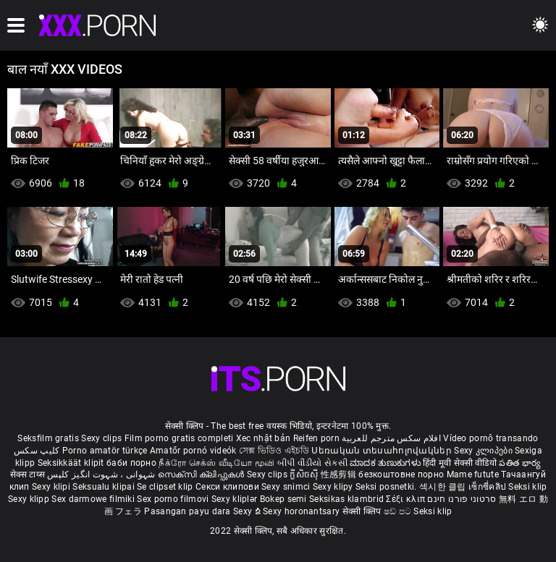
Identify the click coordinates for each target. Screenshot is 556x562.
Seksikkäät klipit (72, 463)
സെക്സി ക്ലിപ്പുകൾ (202, 474)
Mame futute (473, 474)
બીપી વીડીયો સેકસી (312, 463)
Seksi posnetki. (387, 487)
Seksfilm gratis (48, 438)
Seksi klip (527, 487)
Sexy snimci (287, 487)
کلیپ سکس (36, 451)
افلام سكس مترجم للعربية (391, 438)
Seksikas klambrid (347, 499)
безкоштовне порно (401, 474)
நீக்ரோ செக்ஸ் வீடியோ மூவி (216, 463)
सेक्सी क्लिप (363, 511)
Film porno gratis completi (179, 438)
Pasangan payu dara (188, 511)
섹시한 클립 (443, 487)
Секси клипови (228, 487)
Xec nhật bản (263, 438)
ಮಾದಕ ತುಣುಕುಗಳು (386, 463)
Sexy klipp (29, 499)
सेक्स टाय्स (28, 474)
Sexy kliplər (235, 499)
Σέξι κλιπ (406, 499)
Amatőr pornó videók (193, 451)
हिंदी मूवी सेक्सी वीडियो (460, 463)
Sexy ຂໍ (248, 511)
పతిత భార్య (520, 463)
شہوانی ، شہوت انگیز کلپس (102, 474)
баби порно (131, 463)
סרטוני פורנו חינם (461, 499)
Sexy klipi (52, 487)
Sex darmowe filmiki (93, 499)
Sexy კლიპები (484, 451)
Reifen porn (316, 438)
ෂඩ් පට (399, 511)
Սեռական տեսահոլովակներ (382, 451)
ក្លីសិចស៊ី (305, 474)
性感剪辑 (340, 474)
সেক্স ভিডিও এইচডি (274, 451)
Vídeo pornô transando (490, 438)
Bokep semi (283, 499)
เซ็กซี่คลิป (488, 487)
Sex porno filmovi (172, 499)
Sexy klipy (334, 487)
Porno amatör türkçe (105, 451)
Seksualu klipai (104, 487)
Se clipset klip (166, 487)
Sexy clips (102, 438)
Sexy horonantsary (302, 511)
